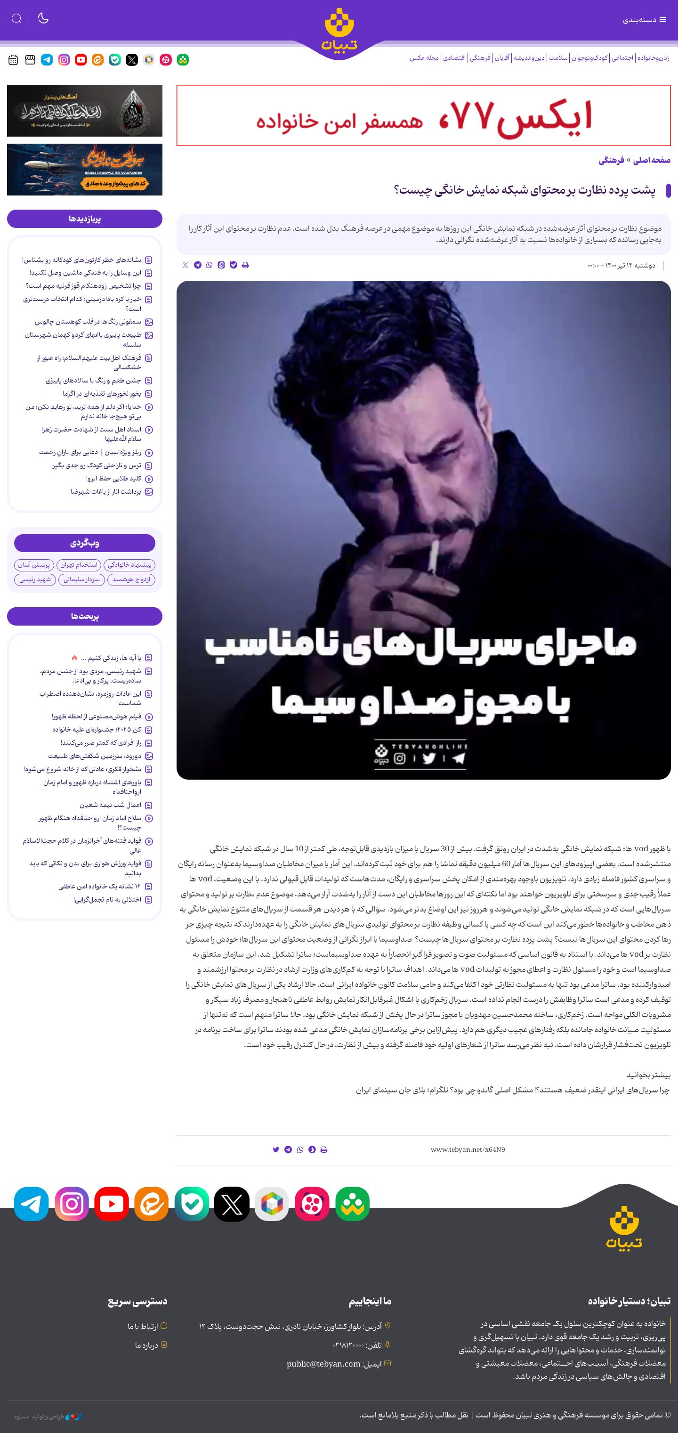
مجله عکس (424, 58)
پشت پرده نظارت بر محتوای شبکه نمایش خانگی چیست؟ (525, 190)
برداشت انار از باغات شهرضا (106, 492)
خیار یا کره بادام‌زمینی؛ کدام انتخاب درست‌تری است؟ (82, 304)
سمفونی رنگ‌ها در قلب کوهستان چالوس (88, 322)
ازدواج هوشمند (131, 580)
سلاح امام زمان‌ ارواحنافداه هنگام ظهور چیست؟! (90, 823)
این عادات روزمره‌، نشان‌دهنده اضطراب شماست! (90, 698)
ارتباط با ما (143, 1327)
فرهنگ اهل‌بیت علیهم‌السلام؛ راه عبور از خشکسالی (89, 363)
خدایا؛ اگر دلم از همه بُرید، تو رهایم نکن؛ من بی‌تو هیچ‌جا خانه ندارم (83, 412)
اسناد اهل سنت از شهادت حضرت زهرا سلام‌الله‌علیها (91, 434)
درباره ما (146, 1346)
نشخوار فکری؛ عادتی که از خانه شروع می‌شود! (82, 769)
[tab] (84, 219)
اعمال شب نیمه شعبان (110, 805)
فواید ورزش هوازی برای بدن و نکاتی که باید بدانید (85, 868)
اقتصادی (454, 58)
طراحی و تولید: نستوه (48, 1417)
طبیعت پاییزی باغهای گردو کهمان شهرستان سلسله (83, 340)
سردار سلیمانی (82, 580)
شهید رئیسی (35, 580)
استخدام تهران (78, 565)
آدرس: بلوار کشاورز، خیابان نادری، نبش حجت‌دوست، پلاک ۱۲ (290, 1327)
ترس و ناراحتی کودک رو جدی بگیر (97, 465)
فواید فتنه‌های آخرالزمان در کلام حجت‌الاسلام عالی (82, 845)
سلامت (558, 58)
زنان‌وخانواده (653, 58)
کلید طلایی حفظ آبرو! (113, 478)
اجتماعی (622, 58)
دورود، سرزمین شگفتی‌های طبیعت (94, 756)
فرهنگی (480, 58)
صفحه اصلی (652, 160)
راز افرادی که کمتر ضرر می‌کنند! (101, 743)
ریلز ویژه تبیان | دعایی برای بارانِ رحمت (90, 452)
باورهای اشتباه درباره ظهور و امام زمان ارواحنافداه (92, 787)
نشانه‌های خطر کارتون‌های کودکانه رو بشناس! (81, 260)
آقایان (502, 58)
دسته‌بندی (645, 20)
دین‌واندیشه (529, 58)
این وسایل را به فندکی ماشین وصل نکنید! (85, 273)
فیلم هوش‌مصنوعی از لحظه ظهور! (96, 716)
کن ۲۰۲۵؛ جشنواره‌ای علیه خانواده (96, 730)
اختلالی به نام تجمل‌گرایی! (107, 900)
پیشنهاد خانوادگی (130, 565)
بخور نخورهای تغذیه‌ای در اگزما (102, 394)
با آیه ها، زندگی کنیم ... (111, 658)
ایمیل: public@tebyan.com (334, 1365)
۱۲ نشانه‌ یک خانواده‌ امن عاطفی (99, 886)
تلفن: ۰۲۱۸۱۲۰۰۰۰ (357, 1346)
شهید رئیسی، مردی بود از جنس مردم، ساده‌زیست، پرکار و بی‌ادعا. (90, 676)
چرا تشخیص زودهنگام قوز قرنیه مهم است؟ (83, 286)
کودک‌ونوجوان (589, 58)
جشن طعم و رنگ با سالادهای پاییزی (93, 380)
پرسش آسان (34, 565)
